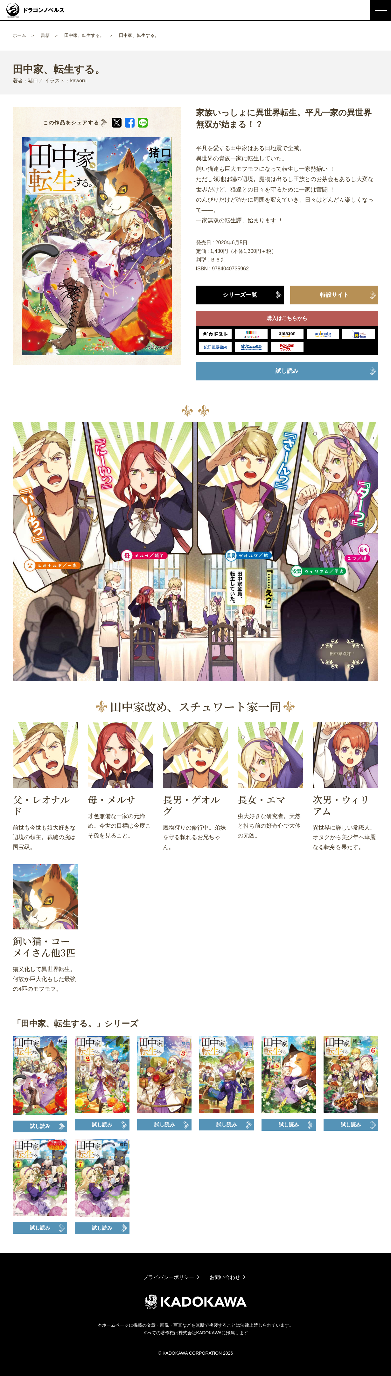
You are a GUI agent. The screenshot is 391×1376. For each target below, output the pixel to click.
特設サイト (334, 295)
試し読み (287, 371)
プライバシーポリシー (168, 1277)
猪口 (33, 80)
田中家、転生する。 (84, 35)
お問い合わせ (225, 1277)
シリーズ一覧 (240, 295)
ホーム (19, 35)
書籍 (45, 35)
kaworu (78, 80)
